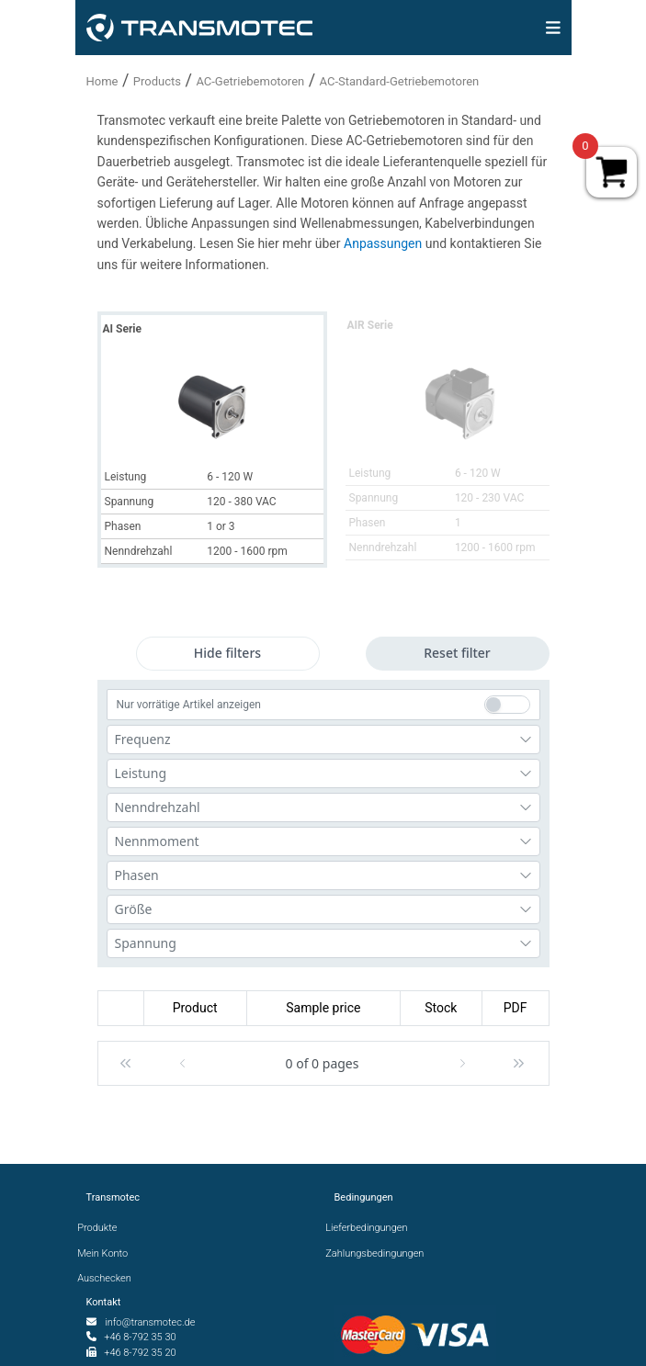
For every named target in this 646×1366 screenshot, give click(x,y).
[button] (125, 1063)
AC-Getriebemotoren (250, 81)
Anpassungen (384, 243)
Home (102, 81)
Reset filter (457, 652)
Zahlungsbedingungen (379, 1253)
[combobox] (323, 739)
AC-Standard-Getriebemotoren (400, 81)
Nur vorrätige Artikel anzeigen (189, 704)
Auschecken (108, 1278)
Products (157, 81)
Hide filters (227, 652)
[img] (553, 27)
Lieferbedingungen (371, 1228)
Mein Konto (107, 1253)
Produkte (102, 1228)
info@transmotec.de (150, 1322)
